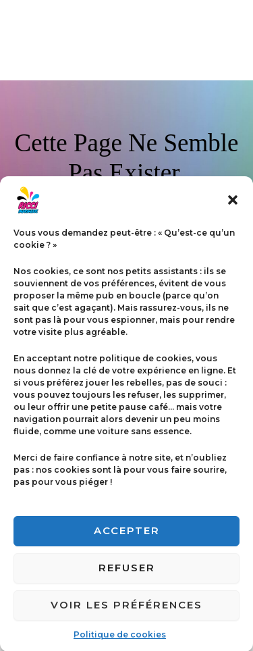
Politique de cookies (120, 643)
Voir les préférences (126, 613)
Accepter (127, 539)
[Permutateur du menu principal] (226, 40)
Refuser (127, 576)
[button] (233, 208)
